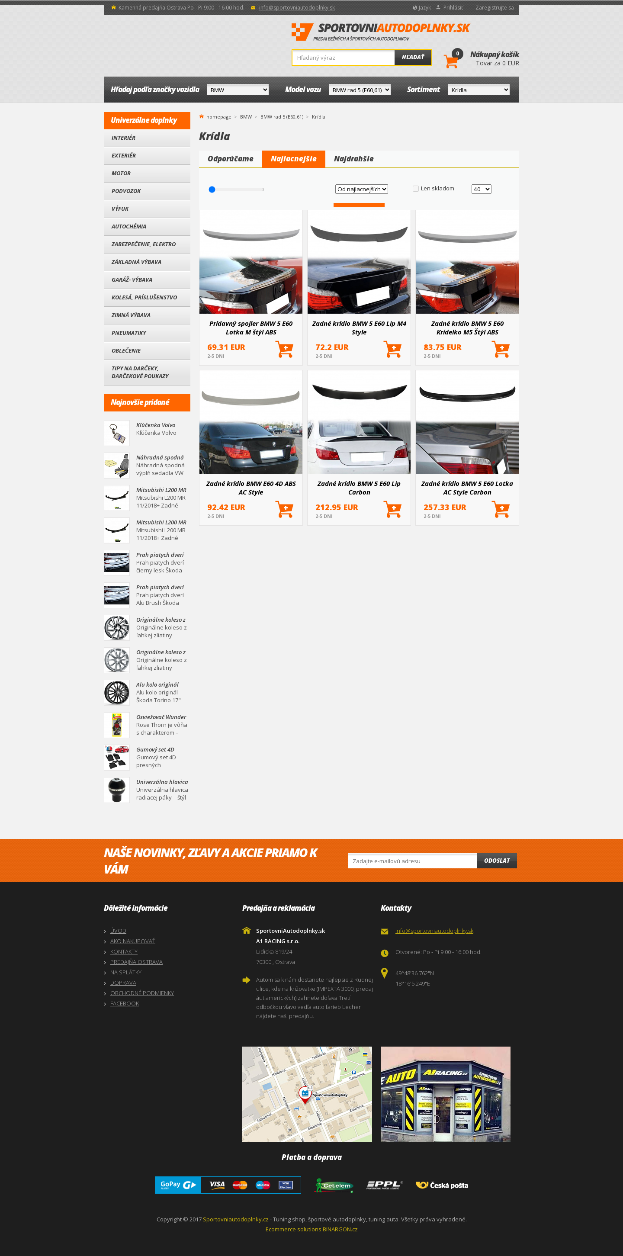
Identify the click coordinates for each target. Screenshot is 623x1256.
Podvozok (126, 191)
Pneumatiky (129, 333)
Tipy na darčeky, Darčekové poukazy (140, 372)
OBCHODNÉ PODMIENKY (142, 993)
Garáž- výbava (132, 279)
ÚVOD (118, 931)
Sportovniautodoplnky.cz (236, 1219)
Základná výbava (136, 262)
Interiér (123, 137)
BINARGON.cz (340, 1229)
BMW (246, 116)
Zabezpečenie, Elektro (144, 244)
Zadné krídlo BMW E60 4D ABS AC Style (251, 487)
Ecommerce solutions (293, 1229)
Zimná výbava (131, 315)
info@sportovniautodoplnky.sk (297, 7)
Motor (121, 173)
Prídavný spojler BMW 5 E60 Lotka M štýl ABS (250, 327)
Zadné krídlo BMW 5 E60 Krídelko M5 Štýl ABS (467, 327)
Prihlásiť (453, 7)
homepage (218, 116)
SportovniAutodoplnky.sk (381, 32)
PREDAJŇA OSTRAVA (136, 962)
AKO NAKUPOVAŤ (132, 941)
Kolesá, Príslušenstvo (144, 297)
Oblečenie (126, 350)
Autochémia (129, 226)
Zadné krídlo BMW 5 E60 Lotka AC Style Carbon (467, 487)
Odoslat (497, 860)
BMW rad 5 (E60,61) (281, 116)
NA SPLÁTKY (125, 972)
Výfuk (120, 208)
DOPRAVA (123, 982)
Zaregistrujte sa (494, 7)
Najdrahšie (354, 159)
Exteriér (124, 155)
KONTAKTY (124, 951)
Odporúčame (231, 159)
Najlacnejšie (294, 159)
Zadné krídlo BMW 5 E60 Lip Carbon (359, 487)
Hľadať (413, 57)
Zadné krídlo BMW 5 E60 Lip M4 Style (359, 327)
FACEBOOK (124, 1003)
